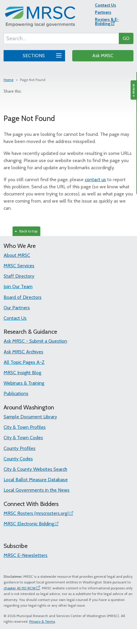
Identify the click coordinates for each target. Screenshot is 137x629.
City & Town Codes (23, 437)
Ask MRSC (102, 55)
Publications (16, 393)
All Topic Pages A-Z (24, 362)
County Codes (18, 459)
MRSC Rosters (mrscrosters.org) (36, 513)
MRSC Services (19, 265)
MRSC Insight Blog (22, 372)
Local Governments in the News (37, 490)
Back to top (26, 231)
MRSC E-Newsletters (25, 555)
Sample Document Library (30, 417)
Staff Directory (19, 276)
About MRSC (17, 255)
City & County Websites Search (35, 469)
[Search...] (61, 38)
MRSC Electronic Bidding (29, 524)
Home (8, 79)
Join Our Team (18, 286)
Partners (103, 12)
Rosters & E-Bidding (107, 21)
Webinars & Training (24, 383)
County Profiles (20, 448)
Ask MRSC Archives (23, 352)
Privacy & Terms (42, 621)
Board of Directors (22, 297)
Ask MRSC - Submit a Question (35, 341)
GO (126, 38)
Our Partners (17, 307)
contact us (95, 179)
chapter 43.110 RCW (20, 588)
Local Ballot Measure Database (36, 479)
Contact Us (105, 5)
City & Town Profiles (25, 427)
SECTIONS (41, 54)
